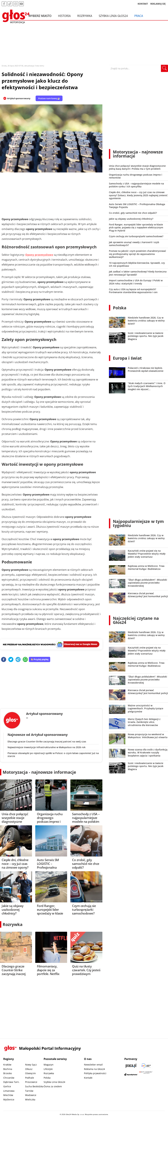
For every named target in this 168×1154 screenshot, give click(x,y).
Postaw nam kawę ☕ (49, 98)
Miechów (8, 1095)
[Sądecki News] (146, 1065)
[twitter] (10, 660)
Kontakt (88, 1077)
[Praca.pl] (130, 1065)
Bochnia (7, 1069)
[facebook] (3, 660)
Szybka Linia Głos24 (113, 16)
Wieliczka (30, 1099)
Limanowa (8, 1090)
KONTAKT (143, 4)
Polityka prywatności (95, 1073)
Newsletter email (93, 1064)
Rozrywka (84, 16)
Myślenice (8, 1099)
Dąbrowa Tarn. (11, 1082)
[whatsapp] (25, 660)
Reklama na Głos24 (94, 1069)
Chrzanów (8, 1077)
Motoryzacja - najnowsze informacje (39, 772)
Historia (64, 16)
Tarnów (29, 1090)
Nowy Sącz (31, 1064)
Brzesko (7, 1073)
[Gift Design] (146, 1074)
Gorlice (7, 1086)
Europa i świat (127, 358)
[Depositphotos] (130, 1074)
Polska (119, 307)
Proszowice (31, 1082)
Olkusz (28, 1069)
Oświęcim (30, 1073)
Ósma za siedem (53, 1086)
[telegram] (18, 660)
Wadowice (30, 1095)
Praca (138, 16)
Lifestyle (48, 1069)
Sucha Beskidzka (34, 1086)
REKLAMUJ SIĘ (158, 4)
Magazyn (48, 1064)
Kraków (7, 1064)
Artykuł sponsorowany (18, 98)
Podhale (29, 1077)
